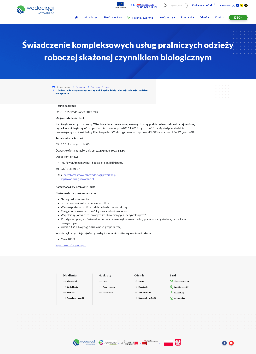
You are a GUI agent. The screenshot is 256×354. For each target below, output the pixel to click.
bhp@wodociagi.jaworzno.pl (77, 179)
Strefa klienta (113, 17)
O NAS (204, 17)
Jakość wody (166, 17)
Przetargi (187, 17)
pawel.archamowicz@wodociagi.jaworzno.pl (90, 175)
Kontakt (220, 17)
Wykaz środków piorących (71, 245)
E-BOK (238, 17)
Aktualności (91, 17)
